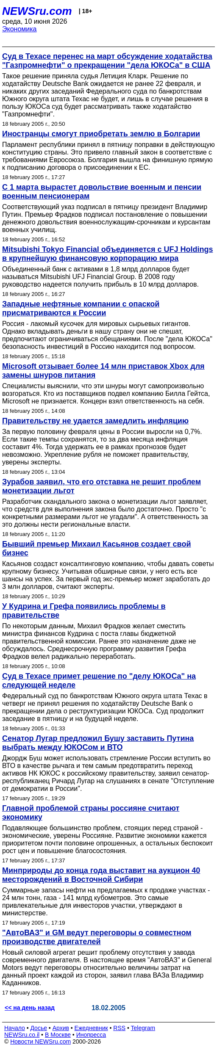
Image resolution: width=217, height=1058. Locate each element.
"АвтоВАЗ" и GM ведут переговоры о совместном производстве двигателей (96, 937)
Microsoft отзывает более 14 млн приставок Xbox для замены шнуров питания (103, 370)
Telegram (143, 1028)
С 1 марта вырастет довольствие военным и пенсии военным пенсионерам (101, 191)
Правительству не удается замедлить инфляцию (95, 421)
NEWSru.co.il (21, 1034)
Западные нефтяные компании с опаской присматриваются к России (80, 308)
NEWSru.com (37, 11)
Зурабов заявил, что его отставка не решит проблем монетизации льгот (101, 486)
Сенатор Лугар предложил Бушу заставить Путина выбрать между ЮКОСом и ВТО (98, 742)
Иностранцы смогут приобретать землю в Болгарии (101, 134)
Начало (14, 1028)
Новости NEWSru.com (40, 1041)
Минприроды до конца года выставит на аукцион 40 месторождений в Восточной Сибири (101, 875)
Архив (61, 1028)
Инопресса (91, 1034)
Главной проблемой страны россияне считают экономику (90, 812)
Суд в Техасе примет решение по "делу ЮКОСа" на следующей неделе (99, 680)
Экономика (19, 29)
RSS (119, 1028)
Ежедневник (91, 1028)
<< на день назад (30, 1007)
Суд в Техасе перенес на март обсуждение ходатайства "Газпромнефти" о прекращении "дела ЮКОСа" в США (107, 60)
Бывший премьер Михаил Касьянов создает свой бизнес (96, 548)
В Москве (58, 1034)
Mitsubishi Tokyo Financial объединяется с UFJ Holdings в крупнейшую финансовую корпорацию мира (107, 253)
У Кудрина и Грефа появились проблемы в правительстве (84, 610)
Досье (38, 1028)
